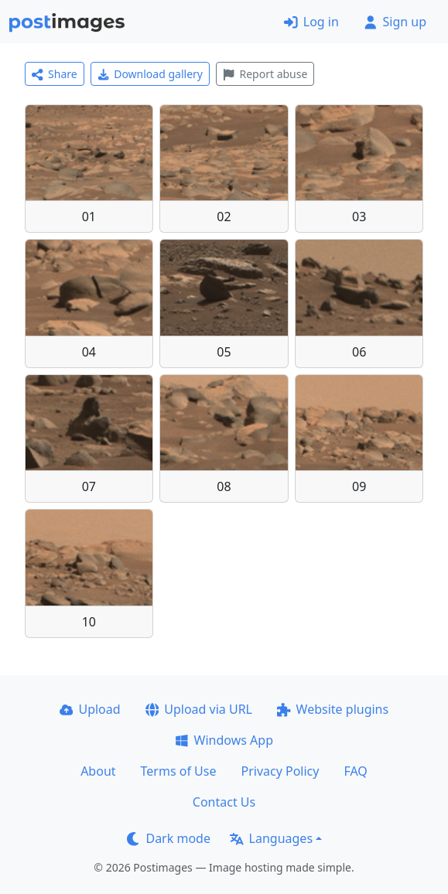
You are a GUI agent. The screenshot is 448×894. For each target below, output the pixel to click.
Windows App (224, 740)
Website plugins (332, 709)
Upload (90, 709)
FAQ (355, 771)
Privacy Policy (280, 771)
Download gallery (150, 74)
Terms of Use (179, 771)
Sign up (395, 21)
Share (54, 74)
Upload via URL (198, 709)
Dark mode (168, 838)
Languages (271, 838)
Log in (311, 21)
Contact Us (224, 801)
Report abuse (265, 74)
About (97, 771)
